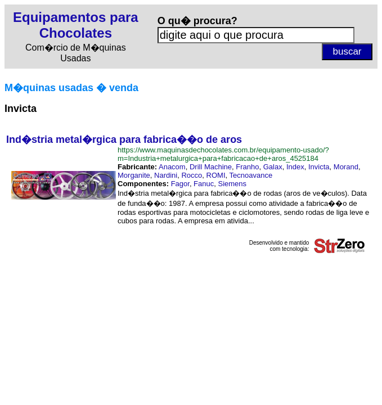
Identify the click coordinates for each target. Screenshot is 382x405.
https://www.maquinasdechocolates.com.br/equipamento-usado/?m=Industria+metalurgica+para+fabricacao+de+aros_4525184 (223, 154)
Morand (346, 167)
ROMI (216, 175)
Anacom (172, 167)
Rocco (191, 175)
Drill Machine (211, 167)
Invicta (319, 167)
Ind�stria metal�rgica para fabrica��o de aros (124, 139)
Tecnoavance (251, 175)
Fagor (180, 183)
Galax (272, 167)
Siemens (232, 183)
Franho (247, 167)
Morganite (134, 175)
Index (295, 167)
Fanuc (204, 183)
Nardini (165, 175)
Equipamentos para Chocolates (75, 25)
